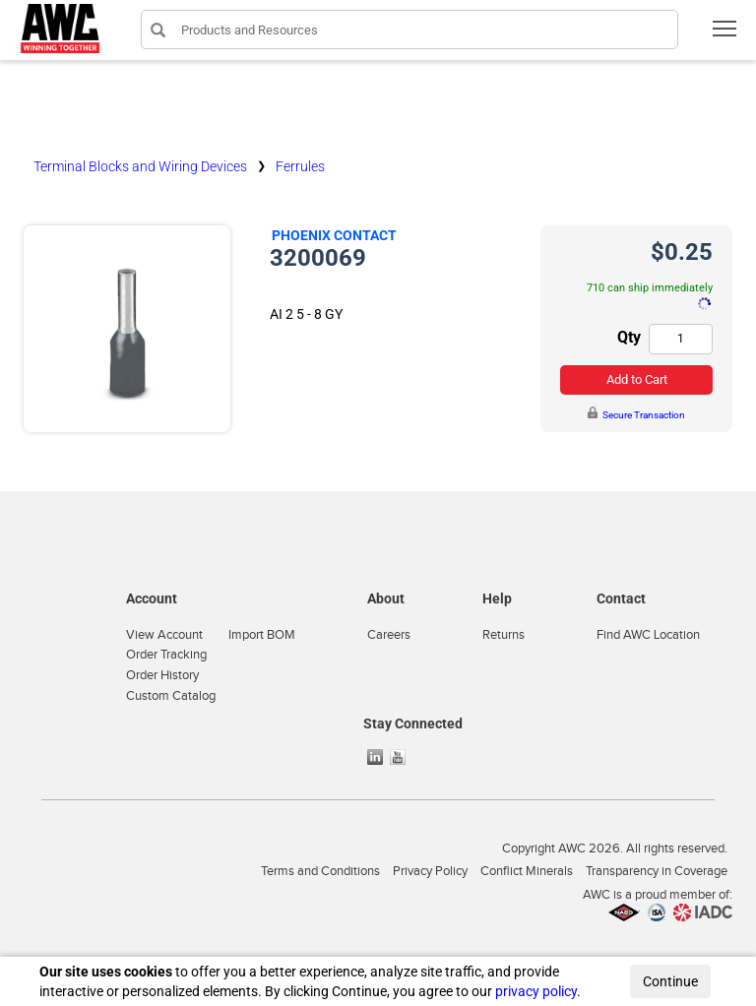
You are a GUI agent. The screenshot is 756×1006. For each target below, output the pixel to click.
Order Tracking (166, 654)
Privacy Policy (430, 871)
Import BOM (261, 635)
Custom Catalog (171, 696)
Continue (670, 981)
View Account (164, 635)
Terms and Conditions (320, 871)
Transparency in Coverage (656, 871)
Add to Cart (636, 379)
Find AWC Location (648, 635)
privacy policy (536, 991)
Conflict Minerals (526, 871)
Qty (629, 337)
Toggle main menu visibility (726, 35)
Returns (503, 635)
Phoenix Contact (334, 235)
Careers (388, 635)
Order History (162, 675)
